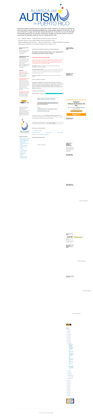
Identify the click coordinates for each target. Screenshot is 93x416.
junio (69, 372)
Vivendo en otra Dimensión (23, 154)
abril (69, 370)
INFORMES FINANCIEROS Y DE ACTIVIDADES (60, 42)
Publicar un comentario (38, 130)
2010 (68, 335)
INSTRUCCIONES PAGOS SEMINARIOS (70, 367)
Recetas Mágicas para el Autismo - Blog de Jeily (24, 140)
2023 (68, 392)
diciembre (70, 378)
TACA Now (22, 149)
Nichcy (21, 155)
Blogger (52, 412)
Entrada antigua (60, 132)
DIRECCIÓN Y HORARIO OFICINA (44, 42)
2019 (68, 386)
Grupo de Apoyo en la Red (24, 138)
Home (19, 38)
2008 (68, 332)
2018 (68, 384)
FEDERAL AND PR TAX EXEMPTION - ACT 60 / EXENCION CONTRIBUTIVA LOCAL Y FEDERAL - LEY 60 (37, 44)
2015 (68, 380)
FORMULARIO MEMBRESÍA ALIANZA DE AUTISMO (27, 42)
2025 (68, 395)
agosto (69, 373)
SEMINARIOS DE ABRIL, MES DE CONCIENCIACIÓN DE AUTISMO (70, 347)
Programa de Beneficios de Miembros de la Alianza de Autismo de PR (45, 38)
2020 (68, 387)
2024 (68, 394)
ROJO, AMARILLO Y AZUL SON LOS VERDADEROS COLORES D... (71, 361)
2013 (68, 340)
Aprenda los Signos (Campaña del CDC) (23, 157)
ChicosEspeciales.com (24, 145)
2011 (68, 337)
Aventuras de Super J (24, 150)
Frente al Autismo (23, 151)
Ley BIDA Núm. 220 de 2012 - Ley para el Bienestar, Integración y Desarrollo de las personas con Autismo (36, 40)
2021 (68, 389)
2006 (68, 329)
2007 (68, 331)
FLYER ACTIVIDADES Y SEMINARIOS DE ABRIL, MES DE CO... (71, 353)
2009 (68, 334)
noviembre (70, 376)
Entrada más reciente (36, 132)
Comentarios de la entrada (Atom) (43, 134)
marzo (69, 343)
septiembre (70, 375)
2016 (68, 381)
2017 (68, 383)
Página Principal (48, 132)
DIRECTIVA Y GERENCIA (26, 38)
